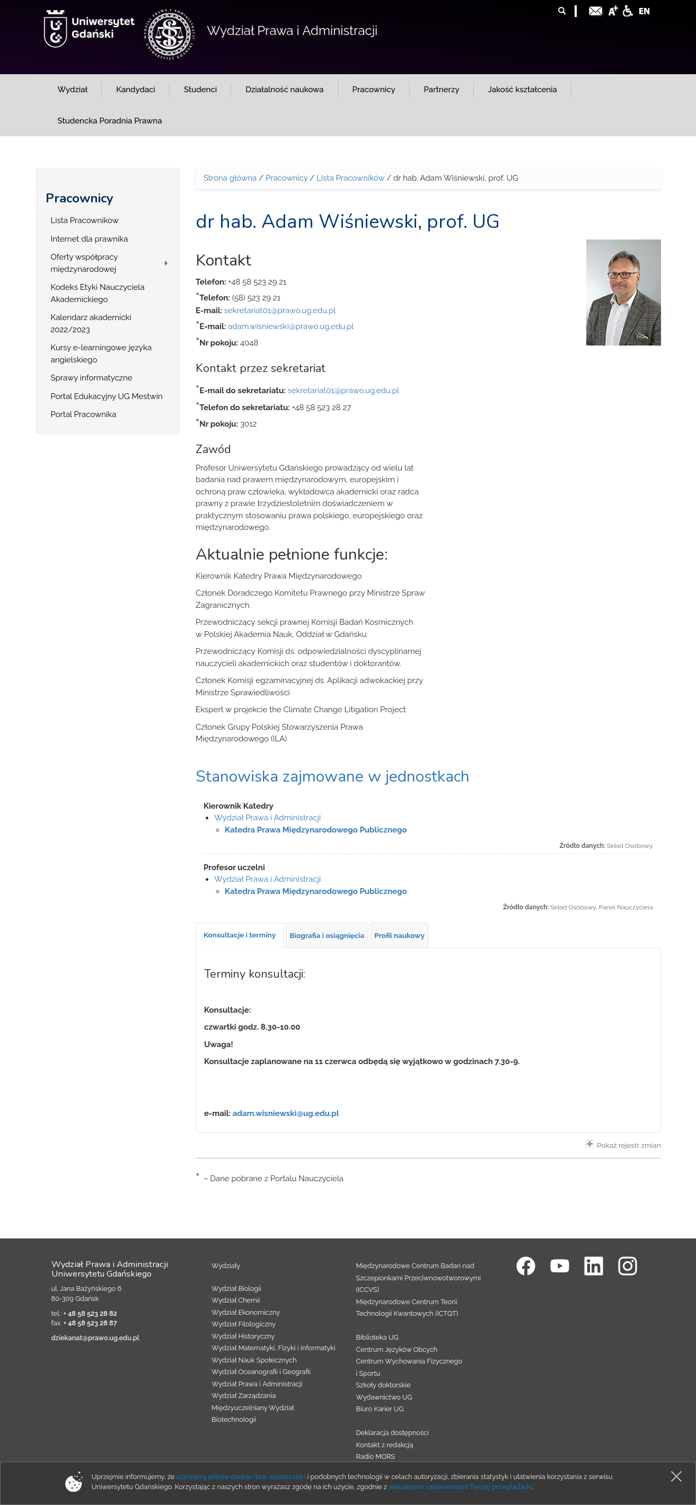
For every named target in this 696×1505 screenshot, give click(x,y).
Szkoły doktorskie (383, 1385)
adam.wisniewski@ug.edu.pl (286, 1113)
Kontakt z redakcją (384, 1445)
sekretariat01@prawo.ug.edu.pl (280, 310)
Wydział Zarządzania (244, 1396)
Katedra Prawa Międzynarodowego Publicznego (316, 830)
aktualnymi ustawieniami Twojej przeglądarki (460, 1487)
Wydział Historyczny (243, 1336)
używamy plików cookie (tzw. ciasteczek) (241, 1477)
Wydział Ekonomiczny (246, 1312)
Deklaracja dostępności (392, 1433)
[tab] (240, 935)
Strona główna (230, 178)
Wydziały (226, 1266)
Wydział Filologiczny (244, 1324)
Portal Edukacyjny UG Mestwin (107, 396)
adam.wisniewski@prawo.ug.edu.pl (291, 326)
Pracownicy (79, 198)
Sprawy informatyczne (92, 378)
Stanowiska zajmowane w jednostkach (333, 776)
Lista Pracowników (85, 220)
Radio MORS (375, 1456)
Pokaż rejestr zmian (623, 1144)
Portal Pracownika (84, 414)
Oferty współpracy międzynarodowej (84, 263)
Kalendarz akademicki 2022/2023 (91, 323)
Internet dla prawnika (89, 239)
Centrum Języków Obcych (397, 1349)
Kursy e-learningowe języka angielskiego (101, 354)
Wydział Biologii (236, 1288)
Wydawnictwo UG (384, 1397)
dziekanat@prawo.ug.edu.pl (95, 1338)
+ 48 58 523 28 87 (90, 1323)
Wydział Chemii (236, 1300)
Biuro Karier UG (380, 1409)
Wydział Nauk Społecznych (254, 1360)
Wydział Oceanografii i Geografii (261, 1372)
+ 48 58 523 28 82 (90, 1313)
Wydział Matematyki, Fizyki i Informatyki (274, 1348)
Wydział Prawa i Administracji (292, 30)
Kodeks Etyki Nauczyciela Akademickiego (98, 293)
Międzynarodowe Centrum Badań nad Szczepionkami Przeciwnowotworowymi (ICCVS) (418, 1278)
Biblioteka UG (377, 1337)
